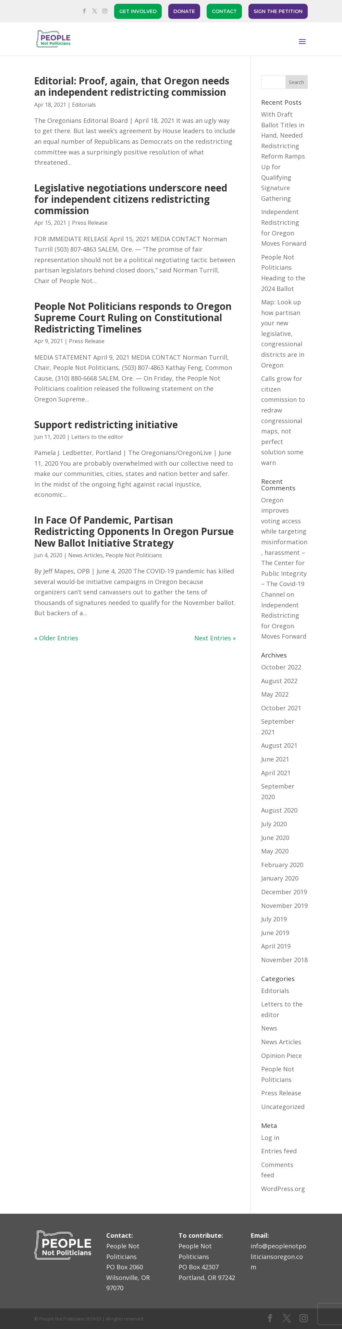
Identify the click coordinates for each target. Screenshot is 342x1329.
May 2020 (275, 851)
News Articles (85, 555)
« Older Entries (56, 638)
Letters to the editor (97, 437)
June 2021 (275, 759)
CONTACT (224, 11)
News (269, 1028)
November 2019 (284, 905)
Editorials (84, 104)
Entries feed (279, 1151)
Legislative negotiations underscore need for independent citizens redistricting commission (130, 199)
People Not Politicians (134, 555)
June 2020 (275, 837)
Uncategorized (283, 1107)
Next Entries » (215, 638)
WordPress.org (283, 1189)
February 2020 (282, 865)
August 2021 (279, 745)
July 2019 (274, 919)
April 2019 (276, 946)
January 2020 (279, 878)
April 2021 (276, 773)
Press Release (90, 222)
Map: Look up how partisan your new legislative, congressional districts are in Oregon (282, 333)
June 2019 (275, 933)
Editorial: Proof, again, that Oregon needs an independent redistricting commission (131, 86)
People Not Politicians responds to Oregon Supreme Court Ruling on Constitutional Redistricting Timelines (133, 318)
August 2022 (279, 681)
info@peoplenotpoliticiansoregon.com (278, 1256)
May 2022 (275, 694)
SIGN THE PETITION (278, 11)
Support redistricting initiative (106, 424)
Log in (270, 1137)
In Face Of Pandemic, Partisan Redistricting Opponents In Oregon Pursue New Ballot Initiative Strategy (134, 531)
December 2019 (284, 892)
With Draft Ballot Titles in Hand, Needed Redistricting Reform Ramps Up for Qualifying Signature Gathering (283, 156)
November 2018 (284, 960)
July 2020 (274, 824)
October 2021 (281, 708)
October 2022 (281, 667)
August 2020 (279, 810)
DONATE (184, 11)
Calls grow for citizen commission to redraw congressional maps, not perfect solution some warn (283, 420)
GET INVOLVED (138, 11)
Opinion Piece (281, 1055)
